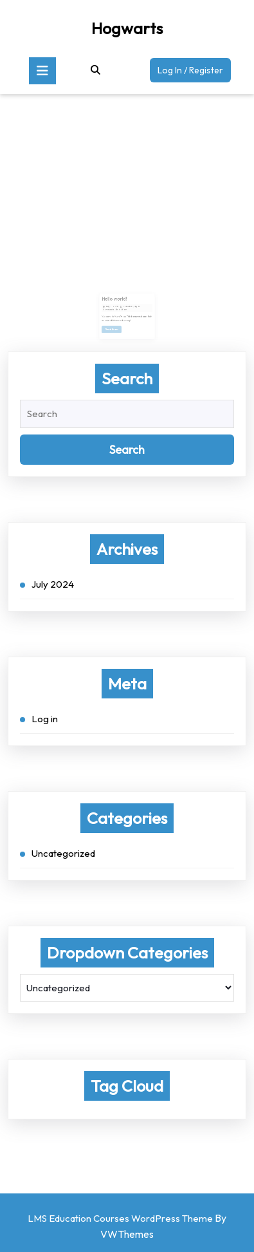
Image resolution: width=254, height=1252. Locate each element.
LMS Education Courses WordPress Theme (120, 1218)
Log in (45, 719)
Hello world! (116, 300)
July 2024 (53, 584)
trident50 (127, 306)
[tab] (42, 70)
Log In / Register (194, 72)
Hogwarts (127, 28)
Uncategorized (63, 853)
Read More (115, 326)
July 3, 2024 (114, 306)
